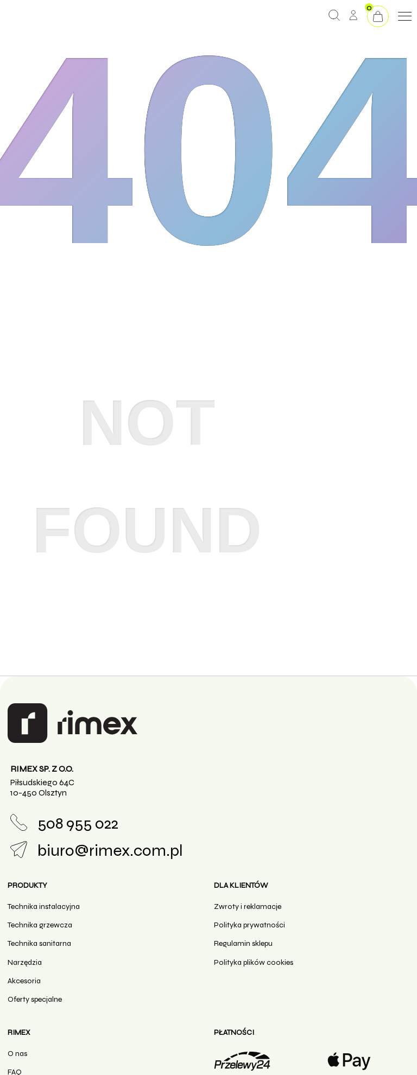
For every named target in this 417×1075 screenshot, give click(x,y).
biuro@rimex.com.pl (96, 850)
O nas (17, 1053)
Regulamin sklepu (243, 943)
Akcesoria (24, 980)
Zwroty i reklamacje (247, 906)
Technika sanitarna (39, 943)
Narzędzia (25, 962)
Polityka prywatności (249, 925)
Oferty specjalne (35, 999)
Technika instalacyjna (44, 906)
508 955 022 (64, 823)
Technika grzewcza (40, 925)
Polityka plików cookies (253, 962)
